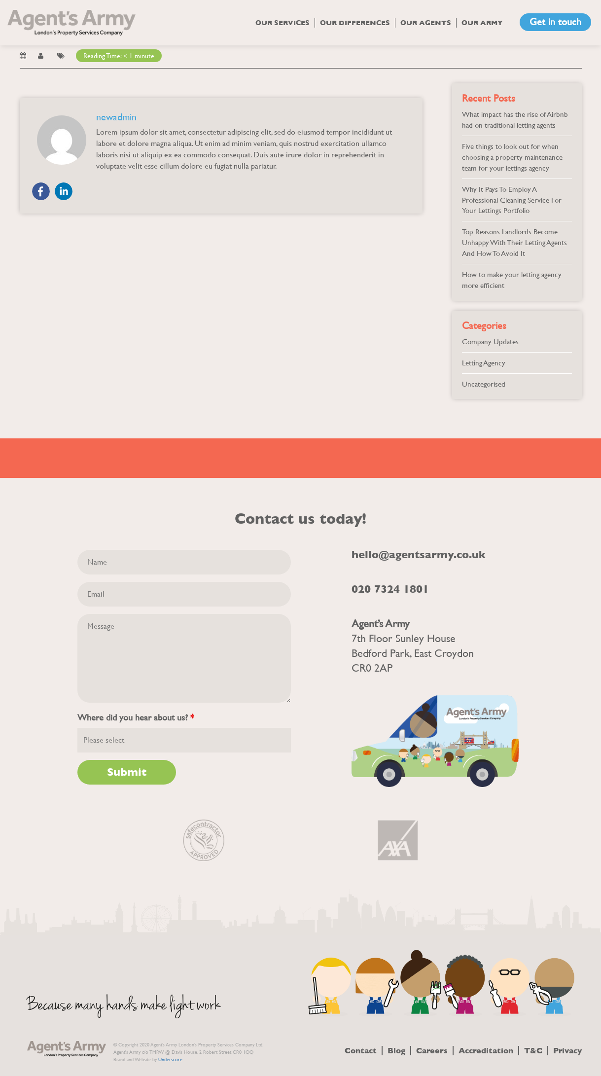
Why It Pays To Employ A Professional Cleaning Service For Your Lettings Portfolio (512, 200)
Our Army (482, 23)
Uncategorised (483, 384)
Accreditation (486, 1050)
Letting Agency (483, 363)
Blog (396, 1050)
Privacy (567, 1050)
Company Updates (490, 341)
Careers (432, 1050)
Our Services (282, 23)
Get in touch (555, 22)
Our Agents (425, 23)
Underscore (170, 1059)
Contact (361, 1050)
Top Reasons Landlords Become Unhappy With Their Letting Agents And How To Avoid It (514, 242)
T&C (533, 1050)
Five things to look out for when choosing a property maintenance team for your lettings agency (512, 157)
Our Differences (355, 23)
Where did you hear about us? (135, 717)
